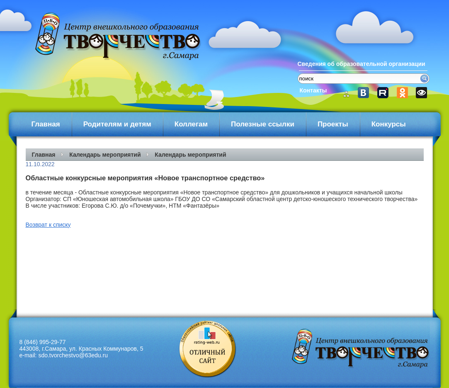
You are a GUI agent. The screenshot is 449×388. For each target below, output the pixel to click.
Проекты (333, 124)
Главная (46, 124)
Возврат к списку (48, 224)
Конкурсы (388, 124)
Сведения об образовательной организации (361, 64)
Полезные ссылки (262, 124)
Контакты (313, 90)
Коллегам (191, 124)
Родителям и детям (117, 124)
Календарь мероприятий (105, 154)
